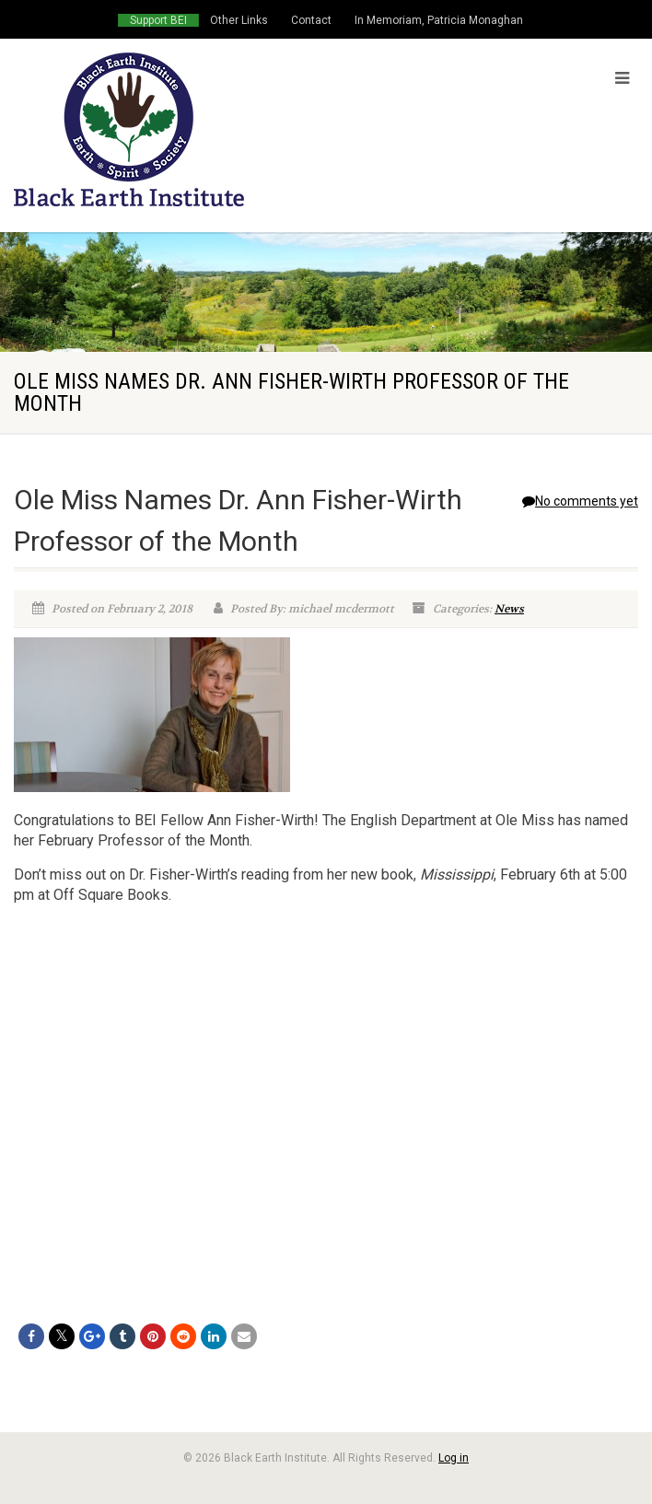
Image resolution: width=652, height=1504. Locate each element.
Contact (311, 20)
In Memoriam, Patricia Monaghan (439, 20)
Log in (453, 1458)
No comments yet (580, 501)
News (509, 608)
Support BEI (158, 20)
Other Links (239, 20)
